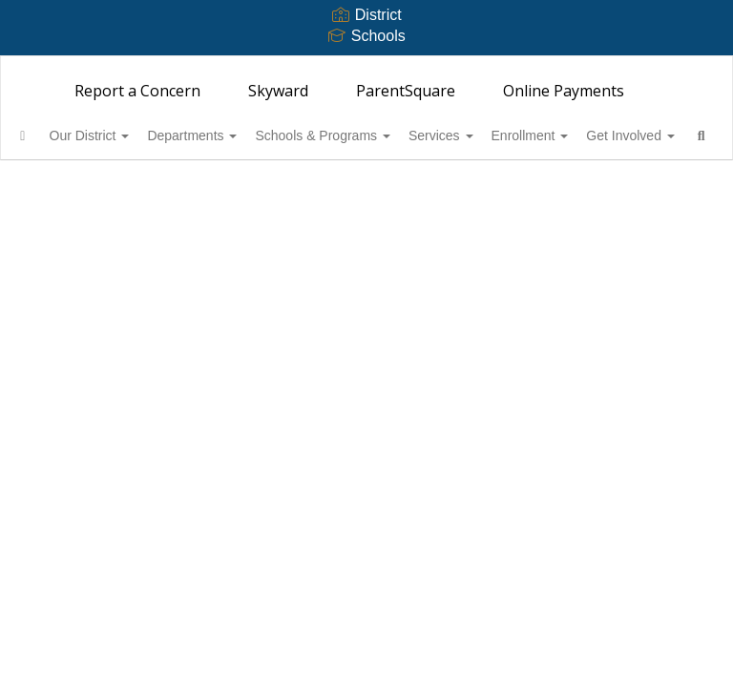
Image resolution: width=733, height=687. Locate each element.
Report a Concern (137, 90)
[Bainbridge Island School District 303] (366, 68)
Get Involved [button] (88, 183)
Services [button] (512, 135)
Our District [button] (130, 135)
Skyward (278, 90)
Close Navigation (256, 190)
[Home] (52, 135)
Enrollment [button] (612, 135)
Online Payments (563, 90)
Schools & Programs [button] (383, 135)
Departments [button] (242, 135)
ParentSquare (405, 90)
